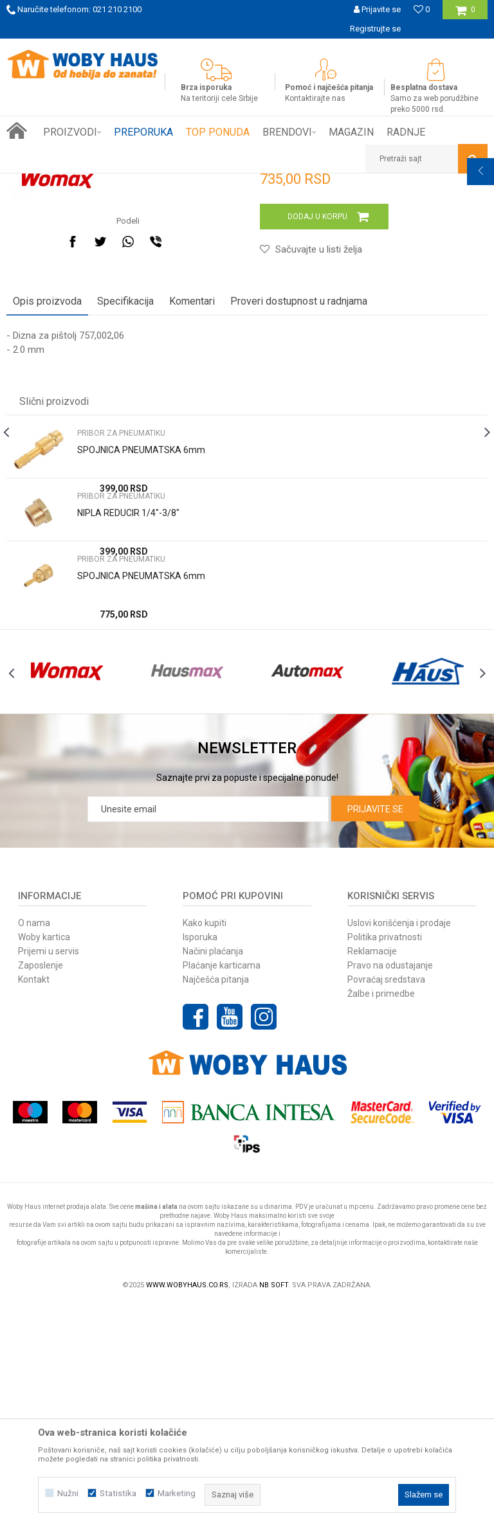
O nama (34, 1144)
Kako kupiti (204, 1144)
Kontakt (34, 1201)
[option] (247, 48)
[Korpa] (465, 14)
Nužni (67, 1493)
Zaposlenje (40, 1187)
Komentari (192, 499)
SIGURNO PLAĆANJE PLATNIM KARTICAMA (246, 48)
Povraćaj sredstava (386, 1201)
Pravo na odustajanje (390, 1187)
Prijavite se (375, 1031)
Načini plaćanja (213, 1173)
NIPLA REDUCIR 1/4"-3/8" (128, 711)
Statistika (118, 1493)
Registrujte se (375, 28)
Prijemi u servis (48, 1173)
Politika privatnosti (384, 1159)
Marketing (177, 1493)
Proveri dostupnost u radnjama (298, 499)
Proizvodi (97, 183)
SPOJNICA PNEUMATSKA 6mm (141, 648)
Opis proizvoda (47, 499)
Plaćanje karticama (222, 1187)
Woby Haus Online (38, 183)
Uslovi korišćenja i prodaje (399, 1144)
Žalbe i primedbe (381, 1215)
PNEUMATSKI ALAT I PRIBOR (173, 183)
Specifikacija (125, 499)
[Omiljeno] (422, 9)
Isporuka (200, 1159)
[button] (426, 159)
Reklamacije (372, 1173)
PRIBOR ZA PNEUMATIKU (276, 183)
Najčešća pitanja (216, 1201)
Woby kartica (44, 1159)
